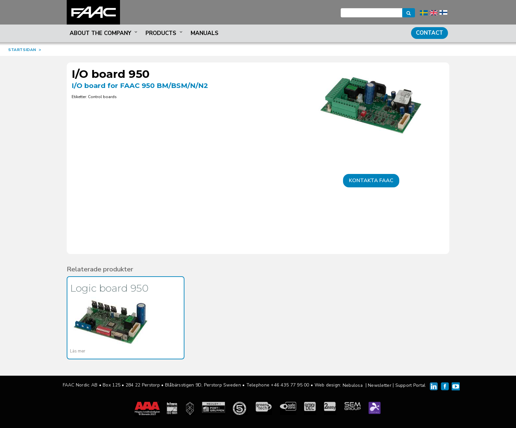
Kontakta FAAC (371, 180)
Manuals (204, 33)
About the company (104, 33)
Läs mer (77, 351)
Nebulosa (353, 385)
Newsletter (379, 385)
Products (165, 33)
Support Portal (410, 385)
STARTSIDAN (22, 49)
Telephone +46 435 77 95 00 (277, 385)
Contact (429, 33)
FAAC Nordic (93, 12)
